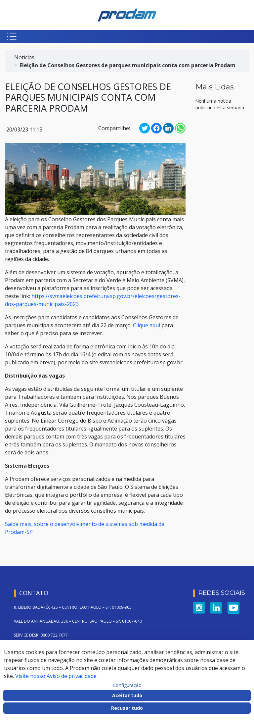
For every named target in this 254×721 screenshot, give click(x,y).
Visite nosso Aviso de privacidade (56, 676)
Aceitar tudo (127, 695)
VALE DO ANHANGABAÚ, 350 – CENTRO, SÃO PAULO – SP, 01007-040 (78, 621)
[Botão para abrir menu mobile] (11, 36)
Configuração (127, 685)
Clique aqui (146, 325)
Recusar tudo (127, 708)
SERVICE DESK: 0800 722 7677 (41, 635)
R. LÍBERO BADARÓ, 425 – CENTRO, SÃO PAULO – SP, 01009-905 (73, 607)
